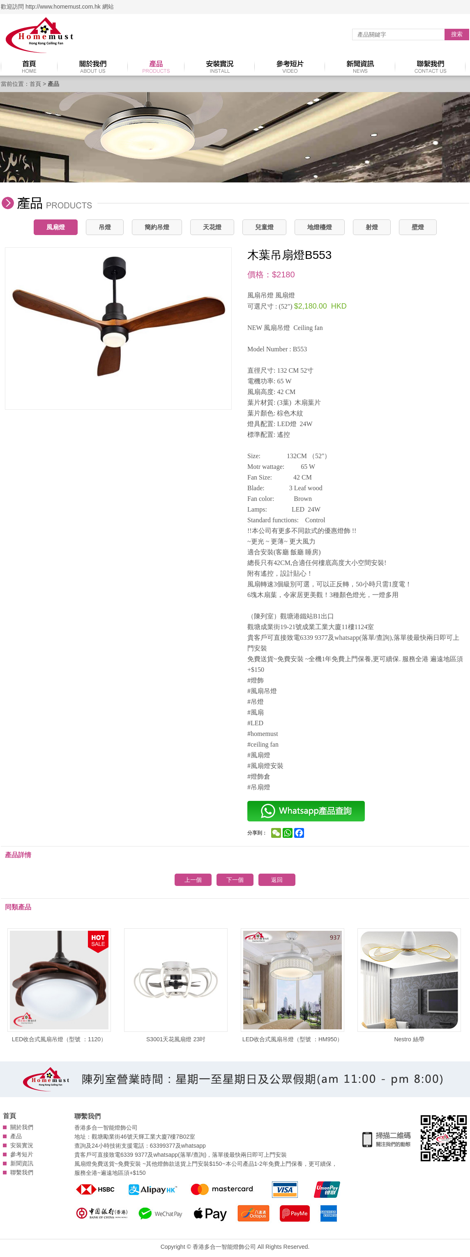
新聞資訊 (21, 1163)
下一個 (235, 879)
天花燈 (212, 227)
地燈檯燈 (319, 227)
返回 (277, 879)
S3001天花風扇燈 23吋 (176, 985)
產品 (16, 1136)
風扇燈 (55, 227)
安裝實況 (21, 1145)
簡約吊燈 (157, 227)
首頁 (35, 84)
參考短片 (21, 1154)
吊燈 (105, 227)
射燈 (372, 227)
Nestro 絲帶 (409, 985)
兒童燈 (264, 227)
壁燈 (418, 227)
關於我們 (21, 1127)
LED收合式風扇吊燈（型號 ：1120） (59, 985)
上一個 (193, 879)
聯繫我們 (21, 1172)
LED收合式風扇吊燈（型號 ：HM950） (292, 985)
